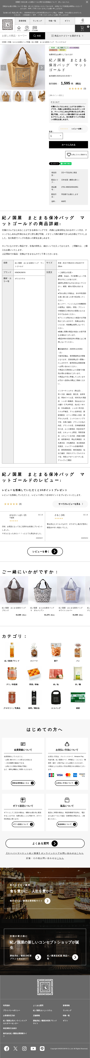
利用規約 (6, 1005)
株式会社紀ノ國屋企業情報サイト (26, 901)
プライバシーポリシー (11, 1010)
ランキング (37, 21)
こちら (60, 858)
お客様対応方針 (9, 1016)
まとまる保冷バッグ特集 (21, 42)
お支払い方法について (64, 783)
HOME (4, 42)
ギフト (67, 21)
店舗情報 (36, 1016)
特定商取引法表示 (10, 1028)
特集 (9, 42)
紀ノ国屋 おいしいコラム (42, 1010)
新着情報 (22, 21)
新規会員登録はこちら (20, 783)
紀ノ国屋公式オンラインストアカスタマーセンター (15, 1022)
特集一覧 (52, 21)
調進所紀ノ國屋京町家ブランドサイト (21, 957)
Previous (3, 68)
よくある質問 (40, 843)
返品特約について (64, 824)
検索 (39, 36)
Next (42, 68)
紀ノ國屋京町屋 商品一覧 (58, 957)
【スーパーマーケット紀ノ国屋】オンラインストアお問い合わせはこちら (45, 853)
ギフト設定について (20, 824)
